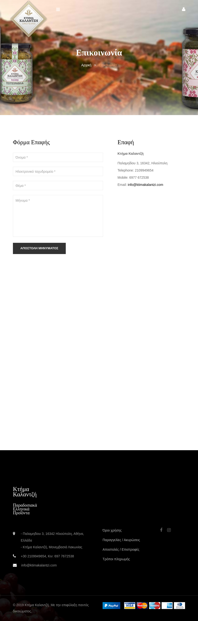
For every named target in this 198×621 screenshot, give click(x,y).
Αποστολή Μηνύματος (39, 248)
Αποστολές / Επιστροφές (121, 549)
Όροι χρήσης (112, 530)
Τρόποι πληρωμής (116, 559)
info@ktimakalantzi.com (145, 185)
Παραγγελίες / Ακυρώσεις (121, 540)
